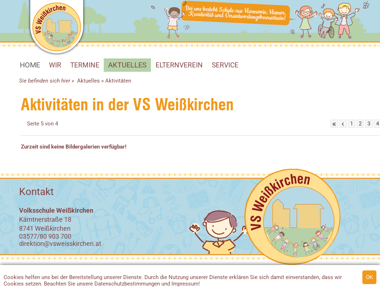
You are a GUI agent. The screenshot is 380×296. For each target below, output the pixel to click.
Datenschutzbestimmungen (127, 283)
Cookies (14, 277)
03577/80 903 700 (45, 236)
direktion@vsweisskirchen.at (60, 243)
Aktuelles (127, 65)
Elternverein (179, 65)
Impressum (184, 283)
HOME (30, 65)
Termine (84, 65)
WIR (55, 65)
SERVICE (225, 65)
